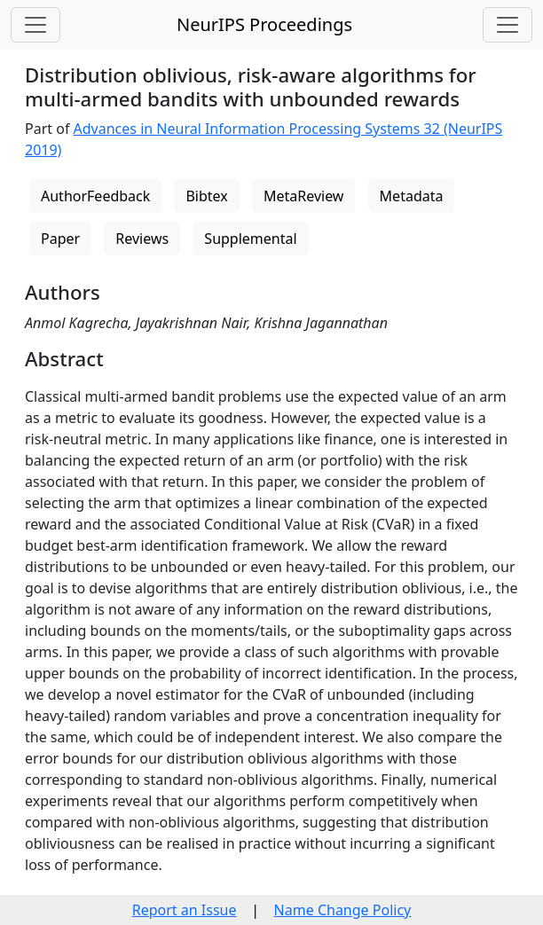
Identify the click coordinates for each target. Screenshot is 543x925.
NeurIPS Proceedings (264, 24)
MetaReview (303, 196)
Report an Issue (184, 910)
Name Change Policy (343, 910)
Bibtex (206, 196)
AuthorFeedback (95, 196)
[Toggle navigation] (35, 25)
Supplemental (250, 238)
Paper (60, 238)
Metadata (412, 196)
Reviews (142, 238)
